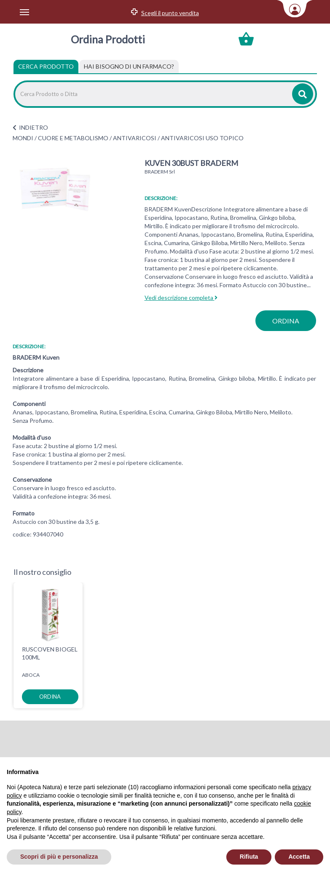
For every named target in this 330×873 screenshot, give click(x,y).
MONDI (23, 137)
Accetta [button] (299, 856)
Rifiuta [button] (249, 856)
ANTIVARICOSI (134, 137)
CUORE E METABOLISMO (73, 137)
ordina (285, 321)
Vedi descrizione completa (181, 297)
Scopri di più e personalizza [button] (59, 856)
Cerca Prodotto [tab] (46, 66)
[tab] (129, 66)
